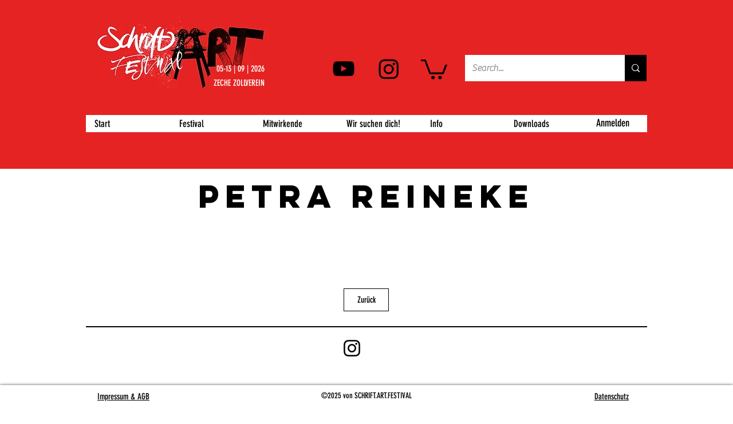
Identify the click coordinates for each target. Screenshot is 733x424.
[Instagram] (389, 69)
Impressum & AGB (123, 396)
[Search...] (536, 68)
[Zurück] (366, 299)
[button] (434, 68)
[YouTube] (343, 69)
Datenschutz (611, 396)
